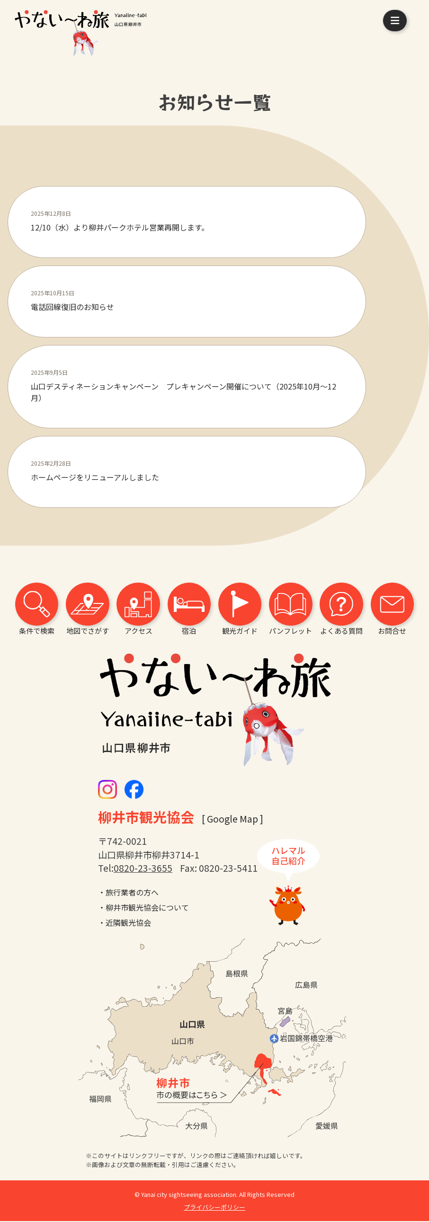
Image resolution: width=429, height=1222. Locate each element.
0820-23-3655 (143, 869)
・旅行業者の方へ (128, 893)
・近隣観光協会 (124, 923)
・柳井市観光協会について (143, 908)
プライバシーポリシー (214, 1208)
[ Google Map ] (232, 819)
